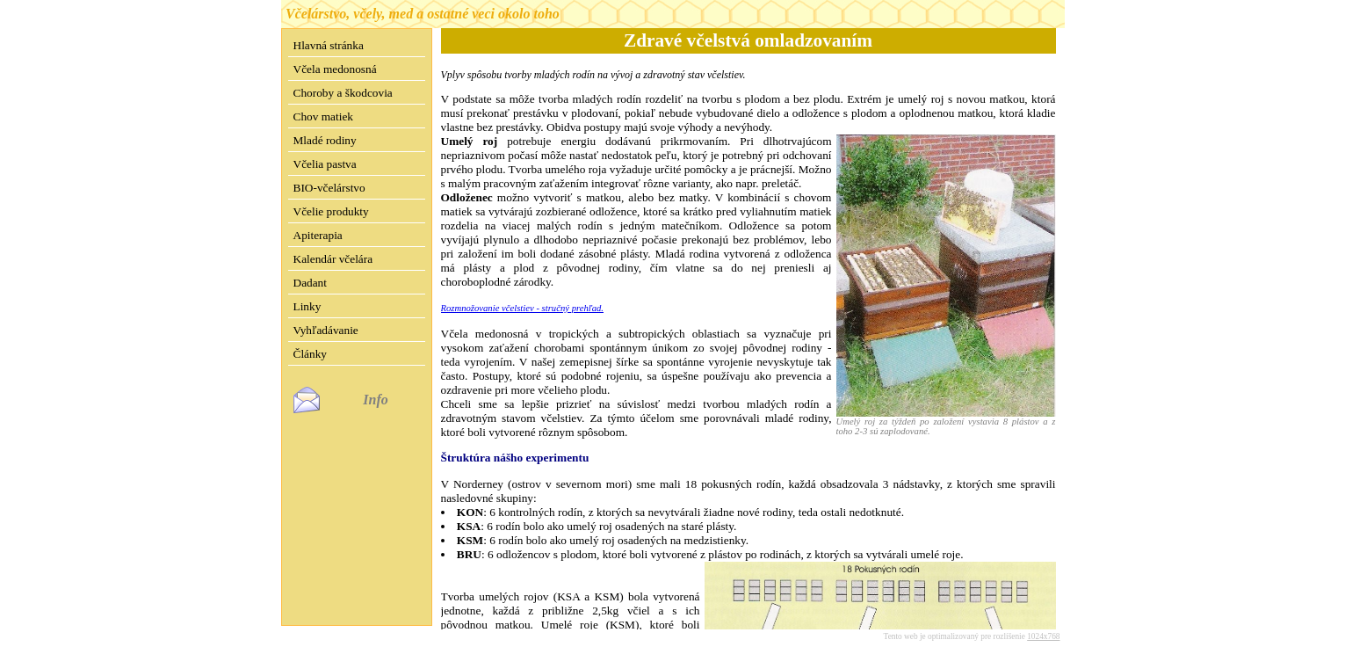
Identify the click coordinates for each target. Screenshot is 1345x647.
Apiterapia (318, 235)
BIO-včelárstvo (329, 187)
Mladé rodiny (325, 140)
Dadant (310, 282)
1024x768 (1043, 622)
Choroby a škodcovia (343, 92)
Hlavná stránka (328, 45)
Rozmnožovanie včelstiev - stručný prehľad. (522, 308)
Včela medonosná (335, 69)
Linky (307, 306)
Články (310, 353)
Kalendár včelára (333, 258)
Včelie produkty (331, 211)
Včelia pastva (325, 164)
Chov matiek (323, 116)
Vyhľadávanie (325, 330)
